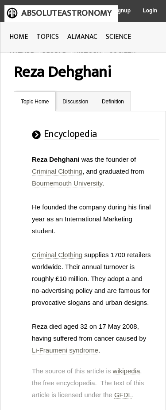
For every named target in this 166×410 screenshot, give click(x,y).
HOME (18, 37)
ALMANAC (82, 37)
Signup (121, 11)
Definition (113, 102)
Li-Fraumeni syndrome (65, 350)
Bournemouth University (67, 183)
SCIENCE (118, 37)
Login (150, 11)
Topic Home (35, 102)
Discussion (75, 102)
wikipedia (126, 371)
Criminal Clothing (57, 171)
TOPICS (47, 37)
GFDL (123, 395)
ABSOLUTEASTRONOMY (66, 13)
